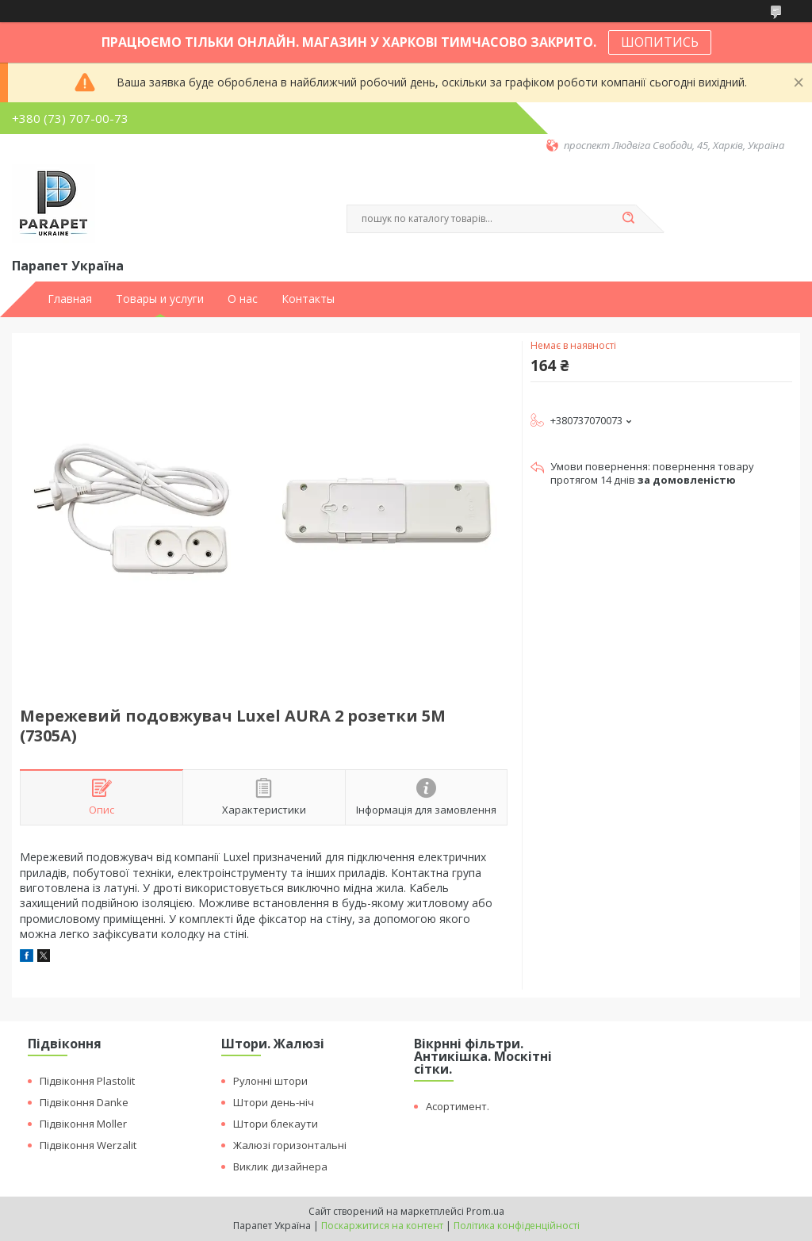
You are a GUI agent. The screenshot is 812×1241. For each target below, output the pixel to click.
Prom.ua (485, 1211)
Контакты (308, 299)
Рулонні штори (270, 1081)
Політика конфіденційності (517, 1225)
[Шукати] (628, 219)
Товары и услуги (160, 299)
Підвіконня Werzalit (88, 1145)
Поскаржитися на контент (382, 1225)
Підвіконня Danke (84, 1102)
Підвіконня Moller (83, 1124)
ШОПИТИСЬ (660, 42)
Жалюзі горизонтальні (290, 1145)
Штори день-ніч (273, 1102)
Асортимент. (457, 1106)
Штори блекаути (275, 1124)
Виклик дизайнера (280, 1166)
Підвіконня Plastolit (87, 1081)
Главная (70, 299)
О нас (243, 299)
